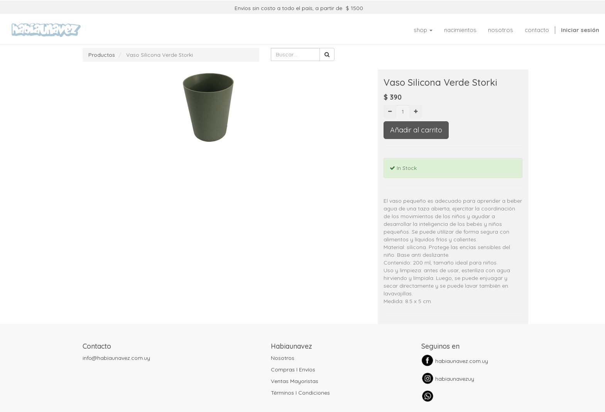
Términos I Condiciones (300, 392)
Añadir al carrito (416, 129)
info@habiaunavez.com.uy (116, 357)
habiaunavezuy (454, 378)
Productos (101, 54)
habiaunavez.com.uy (461, 361)
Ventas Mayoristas (294, 381)
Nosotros (282, 357)
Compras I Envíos (293, 369)
